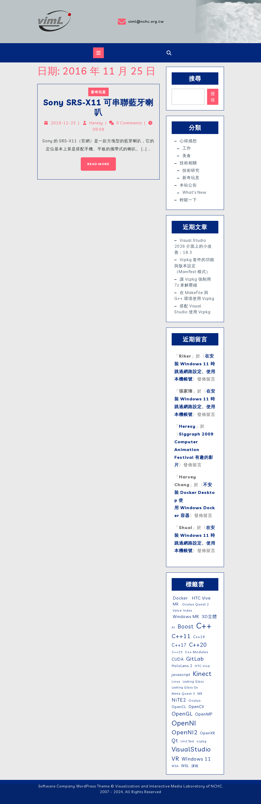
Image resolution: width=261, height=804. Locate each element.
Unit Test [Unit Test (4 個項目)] (187, 741)
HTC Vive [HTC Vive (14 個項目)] (200, 598)
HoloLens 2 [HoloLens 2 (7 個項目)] (182, 666)
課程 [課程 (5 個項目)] (195, 766)
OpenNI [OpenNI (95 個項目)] (184, 723)
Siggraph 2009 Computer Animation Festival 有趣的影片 (194, 449)
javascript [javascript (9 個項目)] (181, 674)
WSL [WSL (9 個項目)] (185, 765)
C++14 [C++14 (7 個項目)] (199, 637)
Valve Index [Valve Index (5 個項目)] (182, 610)
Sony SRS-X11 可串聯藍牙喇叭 (98, 108)
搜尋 (195, 78)
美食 (186, 155)
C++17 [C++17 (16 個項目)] (179, 645)
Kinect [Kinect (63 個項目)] (202, 673)
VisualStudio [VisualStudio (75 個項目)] (191, 749)
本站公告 (188, 185)
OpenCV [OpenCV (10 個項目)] (196, 706)
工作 (186, 148)
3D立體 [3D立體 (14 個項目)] (209, 616)
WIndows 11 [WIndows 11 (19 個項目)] (196, 759)
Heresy (96, 123)
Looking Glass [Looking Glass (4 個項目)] (193, 681)
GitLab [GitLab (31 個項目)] (195, 658)
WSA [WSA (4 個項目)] (175, 766)
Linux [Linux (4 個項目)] (176, 681)
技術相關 (188, 162)
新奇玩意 (98, 94)
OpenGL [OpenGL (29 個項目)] (182, 713)
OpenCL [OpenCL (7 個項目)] (179, 707)
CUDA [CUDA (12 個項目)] (178, 659)
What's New (194, 192)
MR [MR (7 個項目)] (175, 604)
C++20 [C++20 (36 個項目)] (198, 644)
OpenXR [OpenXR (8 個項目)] (207, 733)
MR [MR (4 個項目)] (199, 693)
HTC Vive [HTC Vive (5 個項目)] (202, 666)
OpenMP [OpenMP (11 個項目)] (203, 714)
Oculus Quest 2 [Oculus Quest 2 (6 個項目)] (195, 604)
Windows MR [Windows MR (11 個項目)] (185, 616)
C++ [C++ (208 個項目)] (204, 625)
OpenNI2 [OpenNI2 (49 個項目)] (185, 732)
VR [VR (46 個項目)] (175, 758)
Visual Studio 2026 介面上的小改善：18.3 (193, 246)
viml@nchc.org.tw (133, 22)
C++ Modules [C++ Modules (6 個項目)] (196, 652)
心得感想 (188, 140)
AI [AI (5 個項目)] (173, 627)
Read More (95, 160)
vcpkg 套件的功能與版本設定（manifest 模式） (194, 265)
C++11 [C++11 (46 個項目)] (181, 635)
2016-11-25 (65, 123)
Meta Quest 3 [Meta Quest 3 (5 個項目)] (183, 693)
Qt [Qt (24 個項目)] (175, 740)
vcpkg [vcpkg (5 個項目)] (202, 741)
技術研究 (191, 170)
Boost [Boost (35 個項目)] (186, 626)
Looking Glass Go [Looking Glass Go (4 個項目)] (185, 687)
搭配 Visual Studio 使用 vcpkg (192, 309)
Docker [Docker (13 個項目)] (180, 598)
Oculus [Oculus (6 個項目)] (195, 700)
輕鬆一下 (188, 199)
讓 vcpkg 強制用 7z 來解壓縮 (192, 282)
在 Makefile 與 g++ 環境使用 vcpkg (194, 295)
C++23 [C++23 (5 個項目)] (177, 652)
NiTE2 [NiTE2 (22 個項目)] (179, 700)
